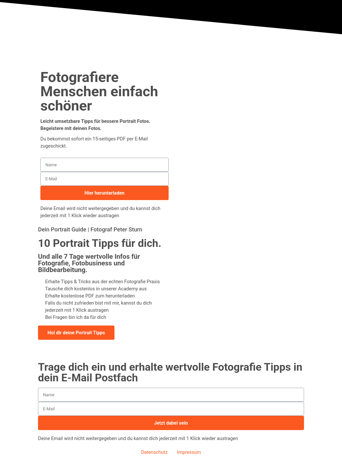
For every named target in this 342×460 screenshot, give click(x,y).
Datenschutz (154, 452)
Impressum (189, 452)
